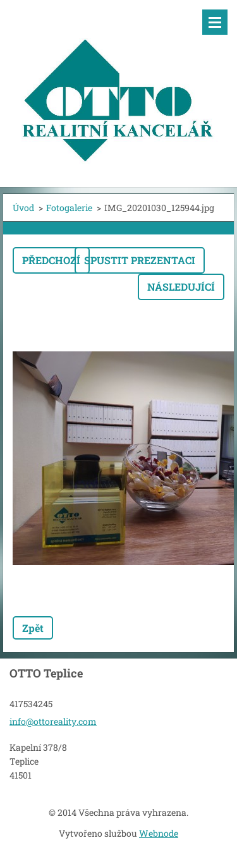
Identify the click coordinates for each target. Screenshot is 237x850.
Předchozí (51, 260)
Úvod (23, 208)
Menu (215, 22)
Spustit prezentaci (139, 260)
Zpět (33, 627)
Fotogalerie (69, 208)
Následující (181, 286)
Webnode (158, 833)
